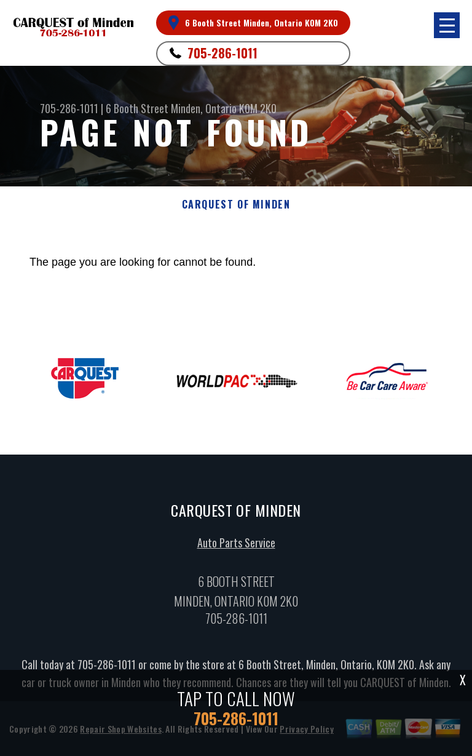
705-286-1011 (222, 52)
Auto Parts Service (236, 546)
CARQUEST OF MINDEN (236, 204)
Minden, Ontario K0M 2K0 (224, 108)
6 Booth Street (137, 108)
